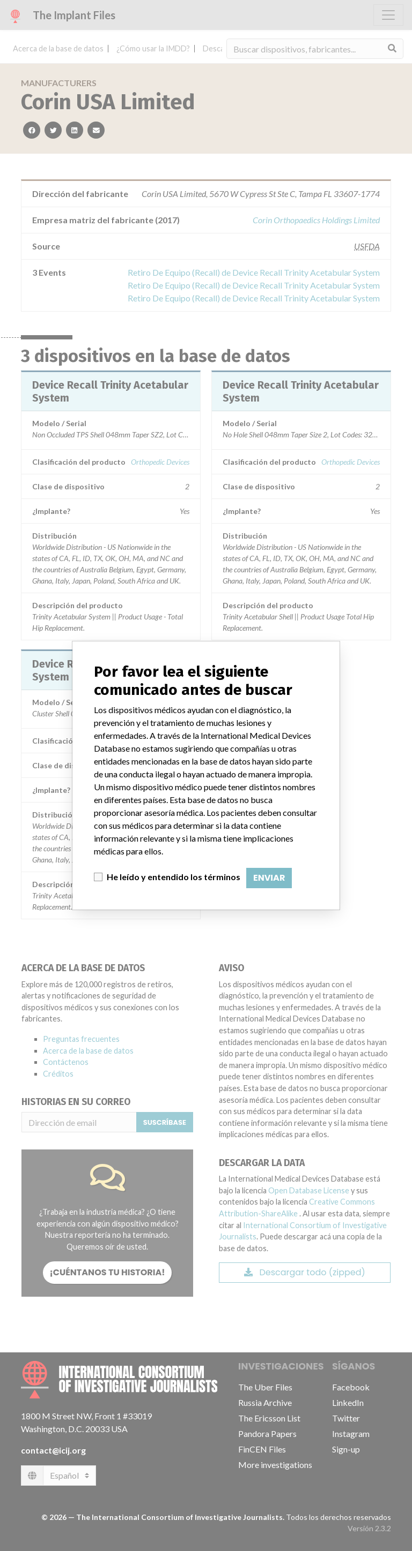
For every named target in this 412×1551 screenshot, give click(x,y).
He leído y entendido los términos (173, 877)
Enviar (269, 878)
